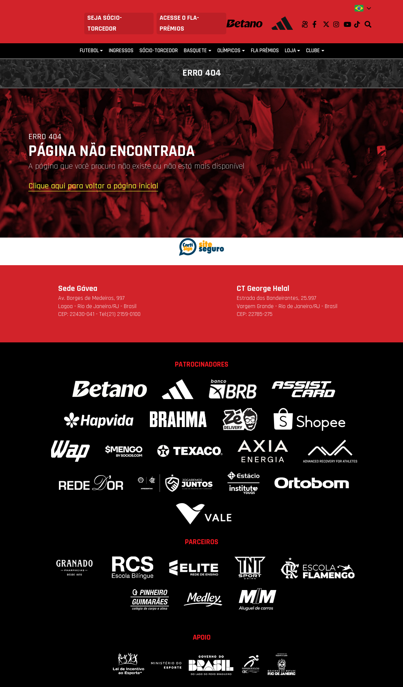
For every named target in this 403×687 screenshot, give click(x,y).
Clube (313, 50)
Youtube (349, 24)
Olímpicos (228, 50)
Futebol (89, 50)
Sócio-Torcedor (158, 50)
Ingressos (121, 50)
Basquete (195, 50)
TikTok (359, 24)
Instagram (338, 24)
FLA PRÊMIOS (265, 50)
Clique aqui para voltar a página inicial (93, 186)
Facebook (317, 24)
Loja (290, 50)
